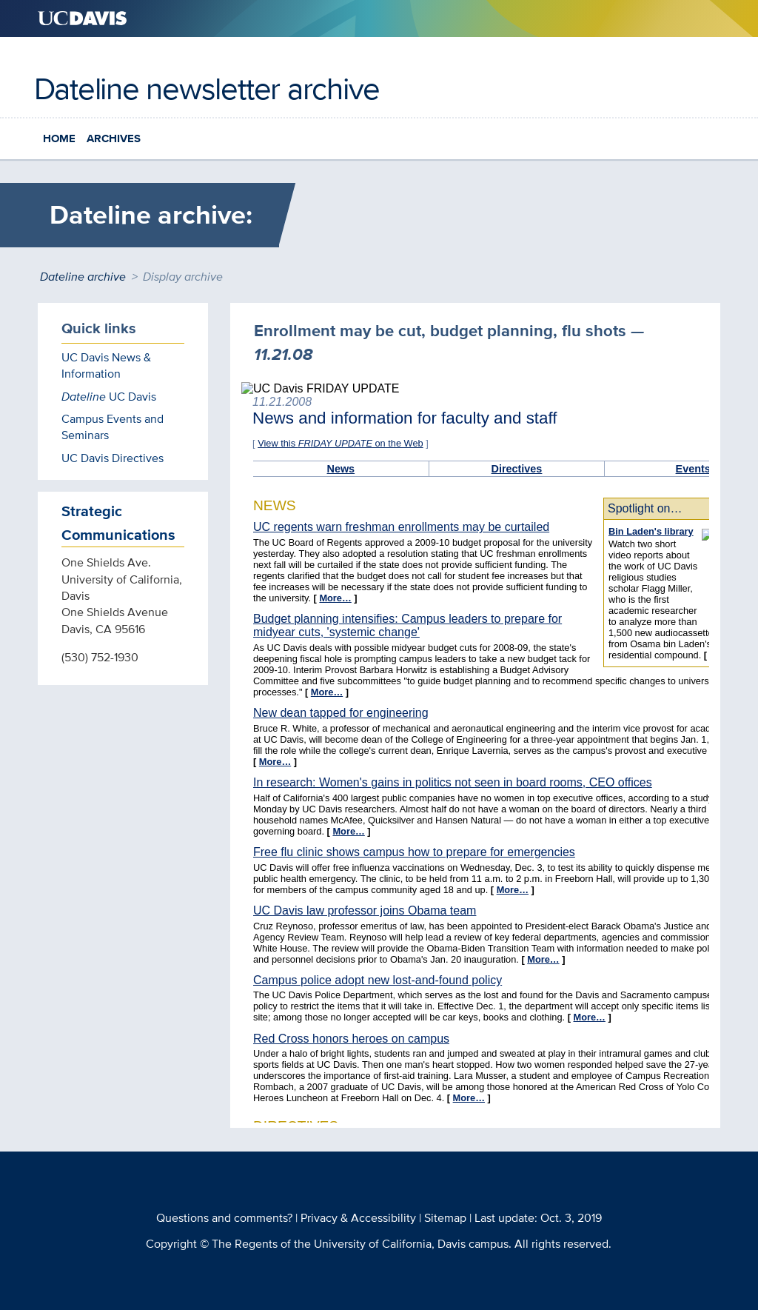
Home (59, 138)
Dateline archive (83, 276)
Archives (114, 138)
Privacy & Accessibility (358, 1217)
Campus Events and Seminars (112, 427)
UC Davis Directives (112, 458)
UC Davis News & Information (106, 365)
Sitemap (445, 1217)
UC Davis (108, 396)
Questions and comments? (224, 1217)
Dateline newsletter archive (207, 88)
